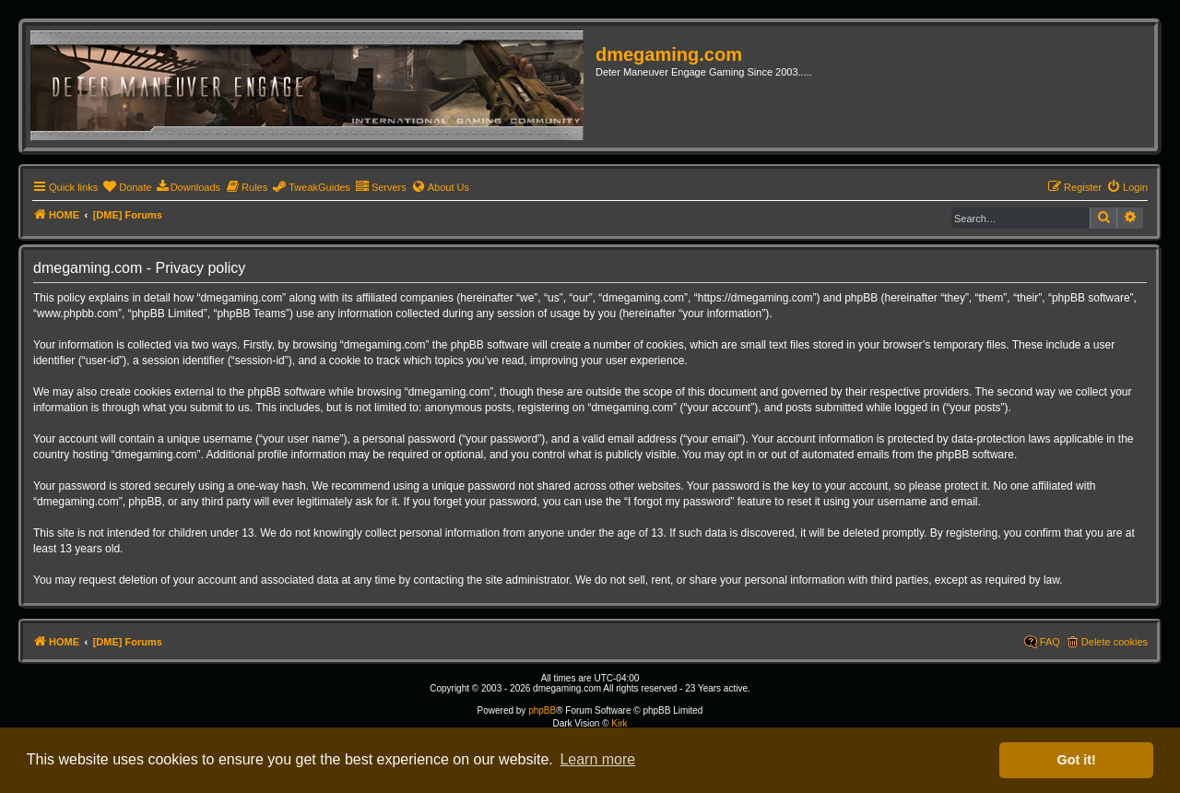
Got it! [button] (1076, 759)
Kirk (619, 723)
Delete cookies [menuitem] (1114, 641)
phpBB (542, 710)
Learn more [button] (597, 759)
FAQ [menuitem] (1050, 641)
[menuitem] (126, 187)
